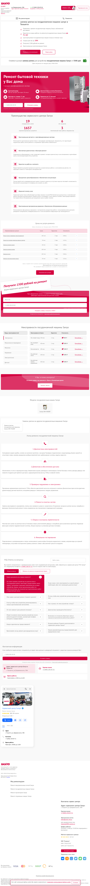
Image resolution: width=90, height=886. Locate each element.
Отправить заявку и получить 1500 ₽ (45, 310)
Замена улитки (6, 254)
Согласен (75, 882)
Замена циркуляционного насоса (11, 258)
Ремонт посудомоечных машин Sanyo (22, 789)
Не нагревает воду (34, 343)
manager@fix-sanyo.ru (68, 824)
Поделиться (62, 858)
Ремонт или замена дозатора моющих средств (14, 240)
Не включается (35, 349)
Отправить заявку (32, 105)
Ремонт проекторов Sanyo (19, 792)
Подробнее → (79, 338)
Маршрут (7, 720)
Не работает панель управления (34, 362)
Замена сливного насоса (9, 245)
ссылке (8, 777)
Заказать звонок (45, 385)
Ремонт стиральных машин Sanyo (21, 796)
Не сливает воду (35, 338)
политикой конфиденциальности (52, 314)
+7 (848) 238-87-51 (37, 7)
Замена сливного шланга (9, 249)
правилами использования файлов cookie (59, 882)
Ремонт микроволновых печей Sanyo (22, 785)
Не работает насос (34, 354)
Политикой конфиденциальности (60, 662)
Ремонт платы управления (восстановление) (13, 235)
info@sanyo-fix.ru (66, 819)
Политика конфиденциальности (45, 876)
